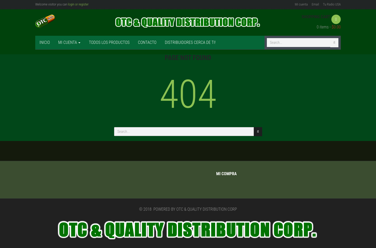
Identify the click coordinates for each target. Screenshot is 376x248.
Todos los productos (109, 42)
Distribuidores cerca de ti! (190, 42)
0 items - (329, 27)
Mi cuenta (301, 4)
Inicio (44, 42)
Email (315, 4)
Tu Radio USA (332, 4)
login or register (78, 4)
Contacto (147, 42)
